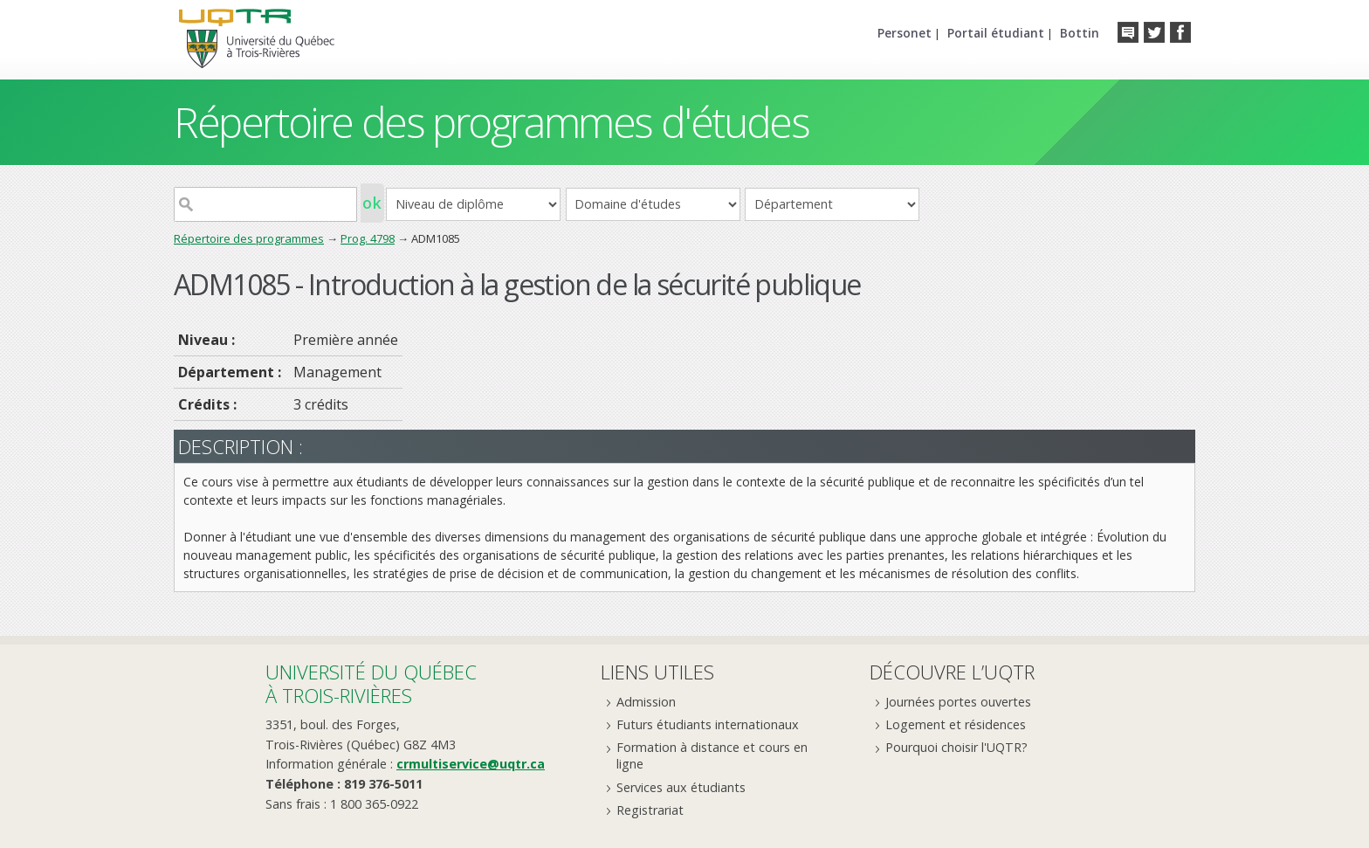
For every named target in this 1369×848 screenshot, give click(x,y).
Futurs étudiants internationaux (707, 724)
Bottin (1079, 32)
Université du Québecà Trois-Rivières (371, 683)
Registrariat (650, 810)
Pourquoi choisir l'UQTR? (956, 747)
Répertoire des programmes (249, 238)
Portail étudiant (995, 32)
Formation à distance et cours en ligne (712, 755)
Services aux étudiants (681, 787)
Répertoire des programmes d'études (491, 121)
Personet (904, 32)
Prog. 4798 (368, 238)
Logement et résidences (955, 724)
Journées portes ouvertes (958, 701)
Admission (646, 701)
